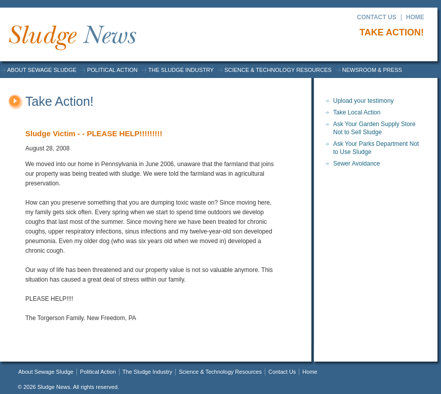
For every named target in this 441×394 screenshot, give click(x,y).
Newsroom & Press (372, 70)
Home (415, 17)
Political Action (112, 70)
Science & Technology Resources (278, 70)
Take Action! (390, 32)
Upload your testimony (363, 100)
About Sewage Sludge (41, 70)
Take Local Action (356, 112)
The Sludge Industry (181, 70)
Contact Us (376, 17)
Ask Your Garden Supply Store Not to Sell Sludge (374, 128)
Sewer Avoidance (356, 163)
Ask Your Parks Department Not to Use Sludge (376, 147)
